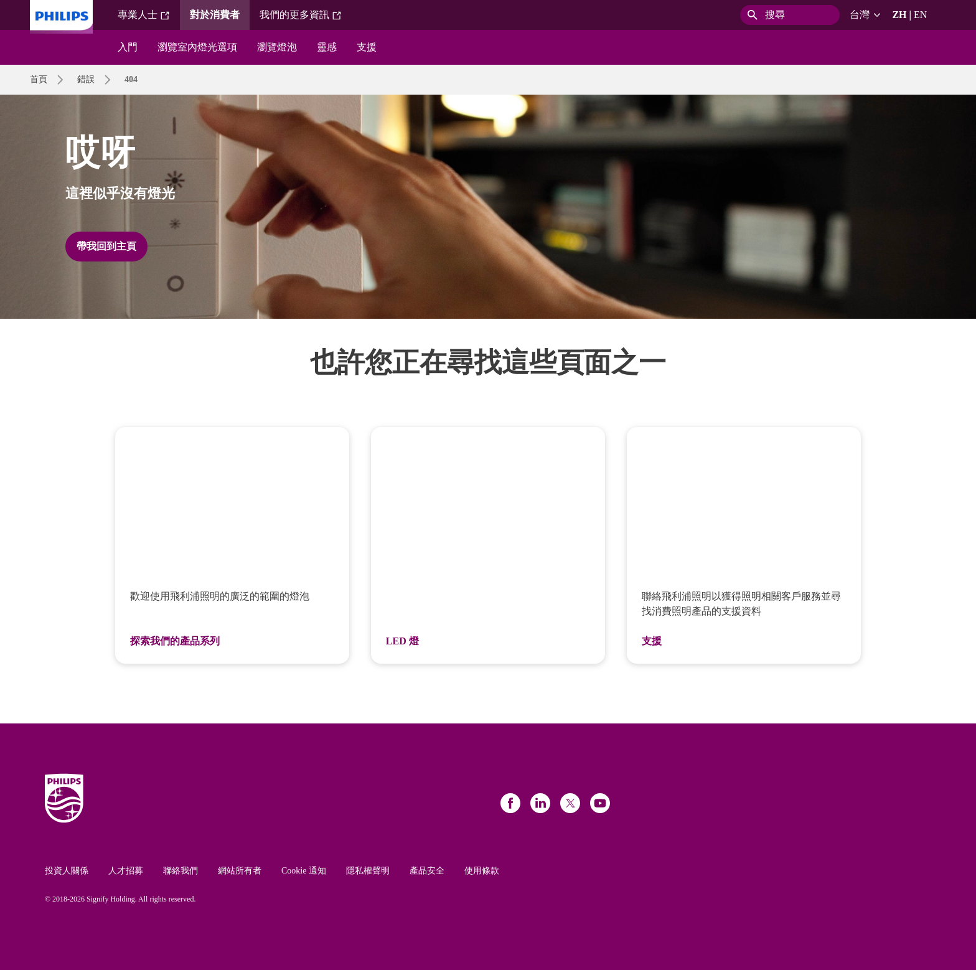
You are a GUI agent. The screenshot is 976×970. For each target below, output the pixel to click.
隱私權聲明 (368, 870)
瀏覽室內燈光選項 (197, 47)
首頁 (38, 79)
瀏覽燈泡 (277, 47)
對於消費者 (215, 14)
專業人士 (144, 15)
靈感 (327, 47)
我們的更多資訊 (301, 15)
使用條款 (481, 870)
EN (920, 14)
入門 (128, 47)
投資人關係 (66, 870)
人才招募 (125, 870)
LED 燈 (402, 641)
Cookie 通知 (303, 870)
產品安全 (427, 870)
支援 (367, 47)
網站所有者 (239, 870)
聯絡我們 (180, 870)
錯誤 (86, 79)
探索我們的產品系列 (175, 641)
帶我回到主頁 (106, 246)
